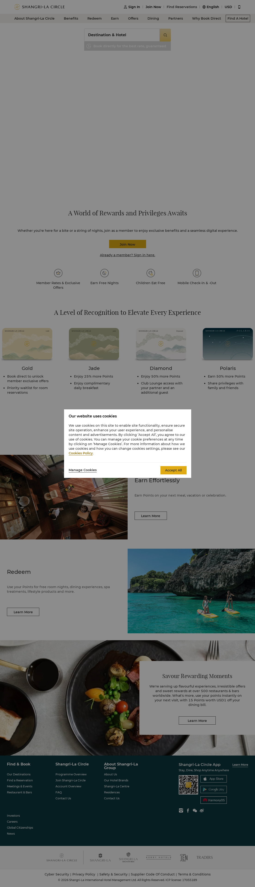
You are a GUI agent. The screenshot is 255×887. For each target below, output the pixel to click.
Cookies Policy (81, 453)
